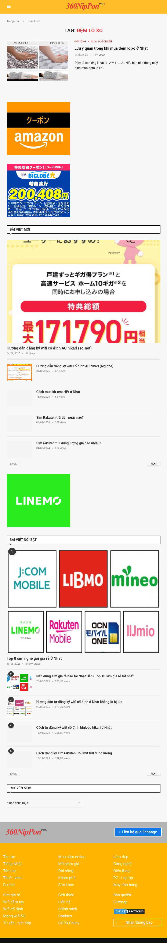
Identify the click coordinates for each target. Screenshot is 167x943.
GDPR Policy (68, 923)
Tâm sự (9, 871)
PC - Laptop (123, 878)
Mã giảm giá (68, 864)
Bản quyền (122, 895)
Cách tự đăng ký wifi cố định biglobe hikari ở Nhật (74, 727)
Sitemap (120, 902)
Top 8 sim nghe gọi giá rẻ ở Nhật (34, 658)
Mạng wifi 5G (14, 916)
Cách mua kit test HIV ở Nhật (58, 392)
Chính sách (67, 909)
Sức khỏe (66, 885)
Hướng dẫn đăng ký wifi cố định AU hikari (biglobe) (74, 366)
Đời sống (65, 871)
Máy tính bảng (125, 885)
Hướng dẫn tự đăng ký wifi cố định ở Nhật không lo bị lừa (79, 702)
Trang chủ (13, 21)
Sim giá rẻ (11, 895)
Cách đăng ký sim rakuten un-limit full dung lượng (74, 753)
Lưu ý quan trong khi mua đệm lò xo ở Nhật (111, 48)
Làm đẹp (120, 857)
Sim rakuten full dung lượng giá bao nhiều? (68, 443)
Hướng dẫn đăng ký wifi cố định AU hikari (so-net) (49, 348)
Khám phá (66, 878)
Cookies (65, 916)
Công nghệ (122, 864)
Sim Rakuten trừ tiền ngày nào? (60, 417)
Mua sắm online (71, 857)
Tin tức (9, 857)
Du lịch (9, 885)
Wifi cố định (13, 909)
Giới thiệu (66, 895)
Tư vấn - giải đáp (17, 923)
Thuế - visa (12, 878)
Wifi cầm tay (13, 902)
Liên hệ (64, 902)
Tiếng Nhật (12, 864)
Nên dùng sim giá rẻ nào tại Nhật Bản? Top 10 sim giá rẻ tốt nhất (85, 676)
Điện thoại (122, 871)
